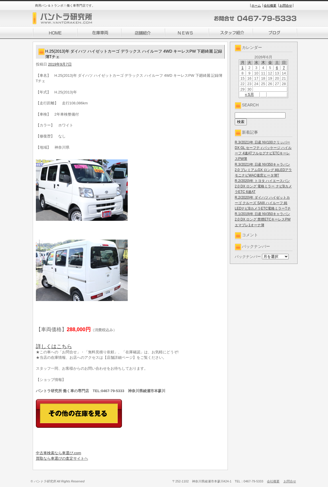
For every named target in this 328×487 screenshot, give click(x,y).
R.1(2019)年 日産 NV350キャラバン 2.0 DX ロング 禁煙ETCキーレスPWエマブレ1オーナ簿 (263, 219)
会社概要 (270, 5)
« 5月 (249, 94)
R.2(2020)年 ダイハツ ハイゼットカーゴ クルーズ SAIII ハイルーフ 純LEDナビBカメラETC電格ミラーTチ (263, 202)
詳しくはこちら (54, 346)
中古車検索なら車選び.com (58, 453)
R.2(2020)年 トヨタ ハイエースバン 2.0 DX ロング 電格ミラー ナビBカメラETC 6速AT (263, 186)
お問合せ (286, 5)
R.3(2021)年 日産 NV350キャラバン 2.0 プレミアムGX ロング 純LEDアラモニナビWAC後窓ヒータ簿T (263, 169)
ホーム (256, 5)
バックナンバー (248, 256)
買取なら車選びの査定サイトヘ (62, 458)
